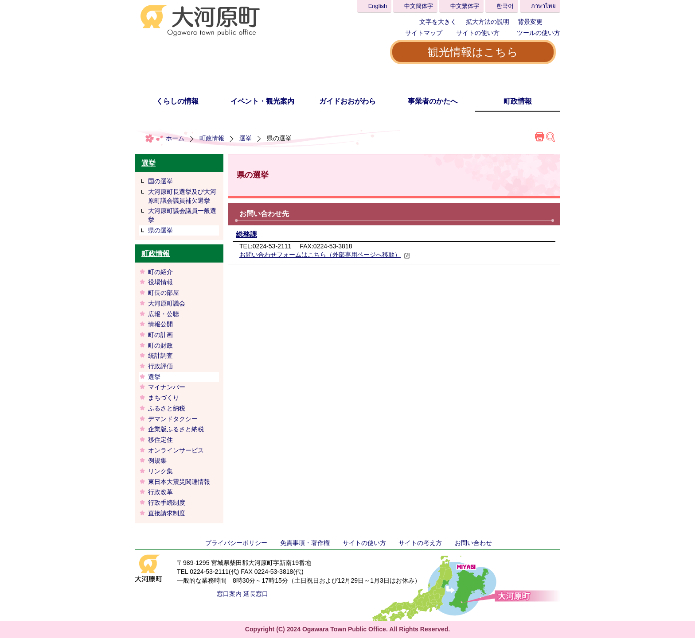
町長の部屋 (163, 292)
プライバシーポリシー (236, 542)
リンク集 (160, 471)
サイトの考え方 (420, 542)
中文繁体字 (464, 6)
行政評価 (160, 366)
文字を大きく (438, 21)
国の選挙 (160, 181)
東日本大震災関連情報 (179, 481)
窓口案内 (229, 593)
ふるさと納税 (166, 408)
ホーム (175, 138)
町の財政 (160, 345)
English (377, 6)
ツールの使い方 (538, 32)
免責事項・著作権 (305, 542)
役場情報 (160, 282)
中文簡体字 (418, 6)
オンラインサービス (176, 450)
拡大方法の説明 (487, 21)
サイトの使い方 (478, 32)
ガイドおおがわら (347, 101)
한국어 (505, 6)
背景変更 (530, 21)
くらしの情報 (177, 101)
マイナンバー (166, 387)
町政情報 (518, 101)
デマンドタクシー (173, 418)
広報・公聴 (163, 313)
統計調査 (160, 355)
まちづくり (163, 397)
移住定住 (160, 439)
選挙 (245, 138)
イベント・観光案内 (262, 101)
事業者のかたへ (432, 101)
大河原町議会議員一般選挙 (182, 215)
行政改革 (160, 491)
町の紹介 (160, 271)
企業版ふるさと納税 (176, 429)
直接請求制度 (166, 513)
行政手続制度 (166, 502)
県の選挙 (160, 230)
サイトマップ (423, 32)
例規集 (160, 460)
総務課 (246, 234)
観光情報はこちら (473, 52)
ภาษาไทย (543, 6)
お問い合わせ (473, 542)
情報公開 (160, 324)
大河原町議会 (166, 303)
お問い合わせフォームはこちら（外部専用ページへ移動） (324, 254)
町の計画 (160, 334)
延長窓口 (255, 593)
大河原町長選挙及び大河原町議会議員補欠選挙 (182, 196)
